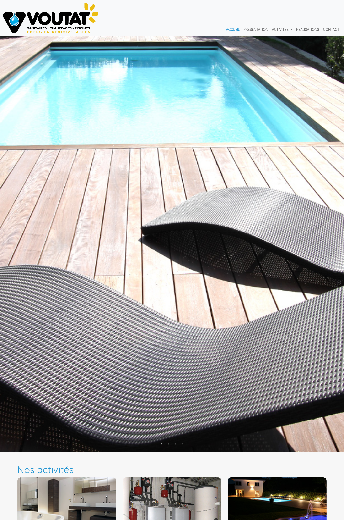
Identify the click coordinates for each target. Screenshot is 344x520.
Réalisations (307, 30)
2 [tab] (168, 444)
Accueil (233, 30)
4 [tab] (182, 444)
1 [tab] (161, 444)
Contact (331, 30)
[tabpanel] (172, 244)
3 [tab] (175, 444)
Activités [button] (281, 30)
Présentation (255, 30)
